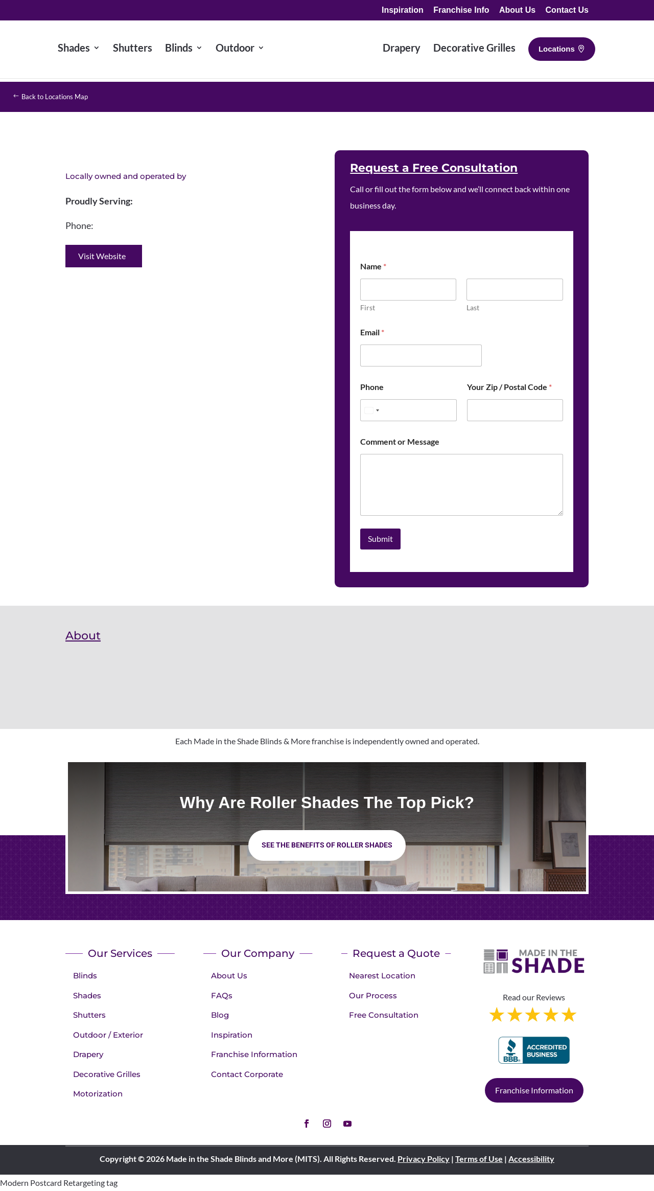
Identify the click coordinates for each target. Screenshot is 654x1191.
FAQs (221, 995)
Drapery (88, 1054)
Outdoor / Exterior (108, 1035)
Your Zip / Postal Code (509, 387)
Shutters (89, 1015)
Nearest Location (382, 975)
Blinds (85, 975)
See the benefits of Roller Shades (327, 845)
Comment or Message (399, 441)
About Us (517, 10)
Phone (372, 387)
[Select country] (371, 410)
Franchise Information (254, 1054)
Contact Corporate (247, 1074)
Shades (87, 995)
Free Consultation (383, 1015)
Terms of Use (479, 1158)
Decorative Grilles (107, 1074)
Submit (380, 538)
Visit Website (102, 256)
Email (372, 332)
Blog (220, 1015)
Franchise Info (461, 10)
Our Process (373, 995)
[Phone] (408, 410)
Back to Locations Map (66, 97)
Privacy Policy (424, 1158)
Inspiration (403, 10)
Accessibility (531, 1158)
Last (473, 307)
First (367, 307)
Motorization (98, 1093)
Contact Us (567, 10)
